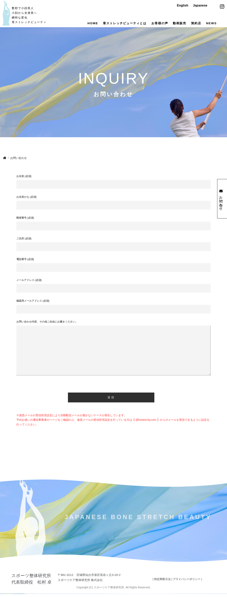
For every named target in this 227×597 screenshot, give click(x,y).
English (182, 5)
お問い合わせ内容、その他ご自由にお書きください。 (47, 327)
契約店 (196, 23)
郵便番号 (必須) (25, 223)
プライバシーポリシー (186, 584)
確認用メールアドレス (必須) (32, 306)
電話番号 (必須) (25, 264)
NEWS (211, 23)
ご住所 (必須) (24, 244)
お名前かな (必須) (26, 202)
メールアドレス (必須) (29, 285)
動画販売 (179, 23)
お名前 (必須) (24, 181)
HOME (92, 23)
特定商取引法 (162, 584)
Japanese (200, 5)
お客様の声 (159, 23)
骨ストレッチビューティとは (124, 23)
